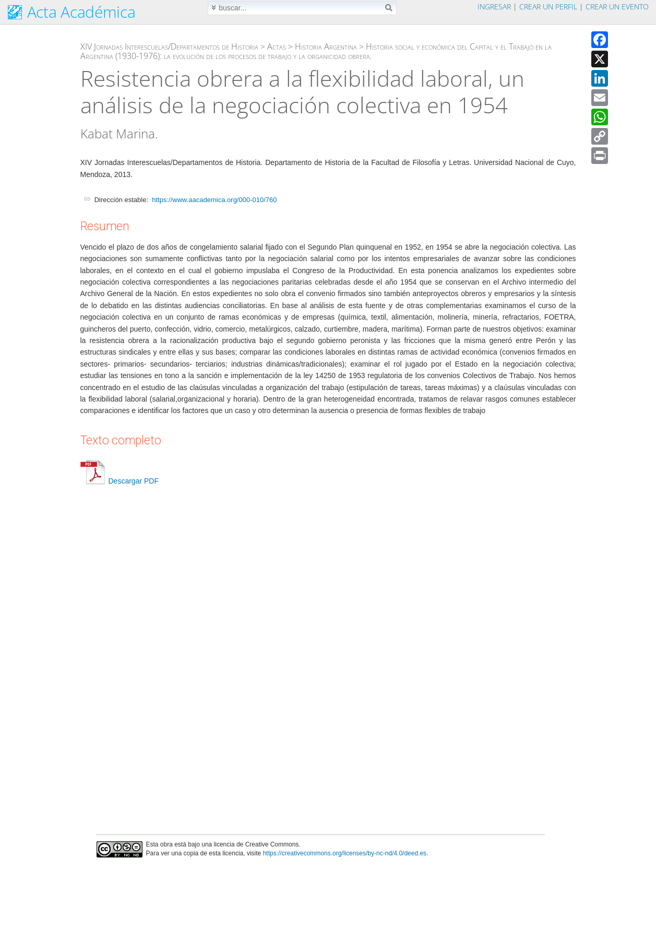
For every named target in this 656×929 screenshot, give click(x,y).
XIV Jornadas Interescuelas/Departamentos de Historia (169, 46)
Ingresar (494, 6)
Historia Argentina (326, 46)
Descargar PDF (119, 481)
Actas (276, 46)
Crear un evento (617, 6)
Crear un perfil (548, 6)
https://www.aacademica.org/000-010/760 (214, 200)
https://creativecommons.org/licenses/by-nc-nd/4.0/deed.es (345, 853)
